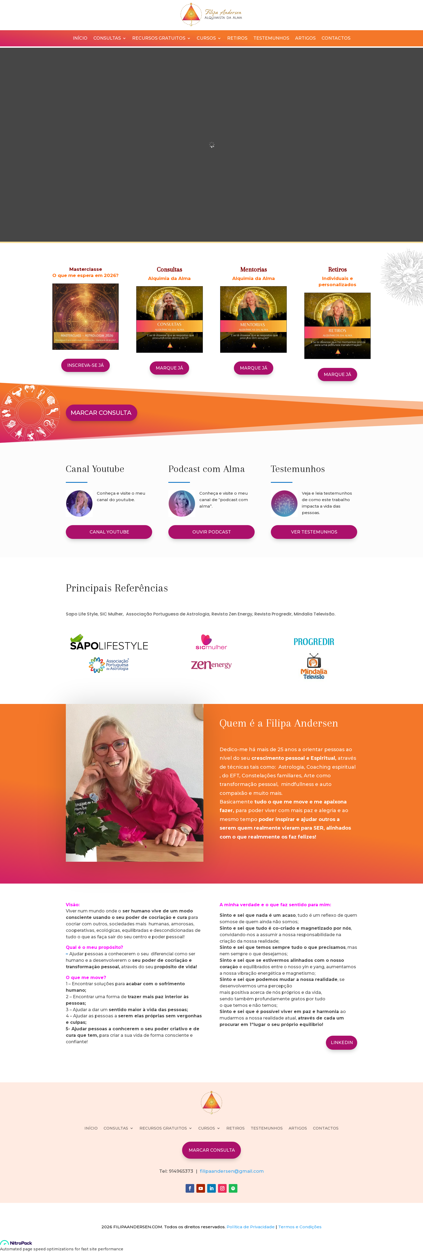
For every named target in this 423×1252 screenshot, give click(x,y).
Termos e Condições (300, 1226)
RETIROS (237, 38)
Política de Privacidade (251, 1226)
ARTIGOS (305, 38)
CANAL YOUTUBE (109, 532)
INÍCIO (80, 38)
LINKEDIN (342, 1042)
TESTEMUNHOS (271, 38)
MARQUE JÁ (169, 368)
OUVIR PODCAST (211, 532)
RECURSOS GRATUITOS (158, 38)
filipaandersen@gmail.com (232, 1171)
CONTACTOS (336, 38)
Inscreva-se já (85, 365)
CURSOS (206, 38)
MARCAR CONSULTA (101, 412)
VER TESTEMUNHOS (314, 532)
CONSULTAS (107, 38)
